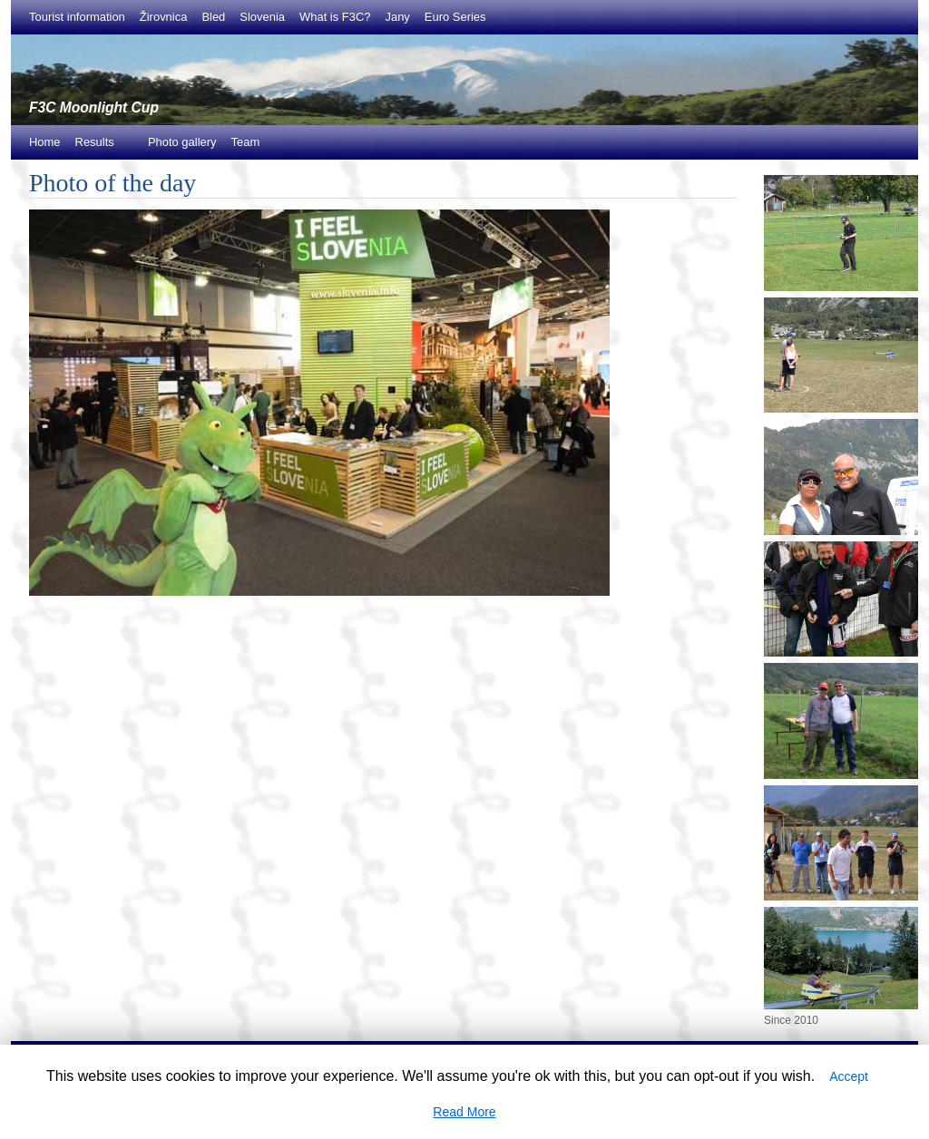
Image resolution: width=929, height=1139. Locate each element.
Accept (848, 1076)
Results (100, 147)
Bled (213, 17)
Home (45, 142)
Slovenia (262, 17)
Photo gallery (182, 142)
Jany (397, 17)
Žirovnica (164, 17)
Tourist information (77, 17)
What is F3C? (334, 17)
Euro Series (455, 17)
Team (245, 142)
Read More (464, 1112)
